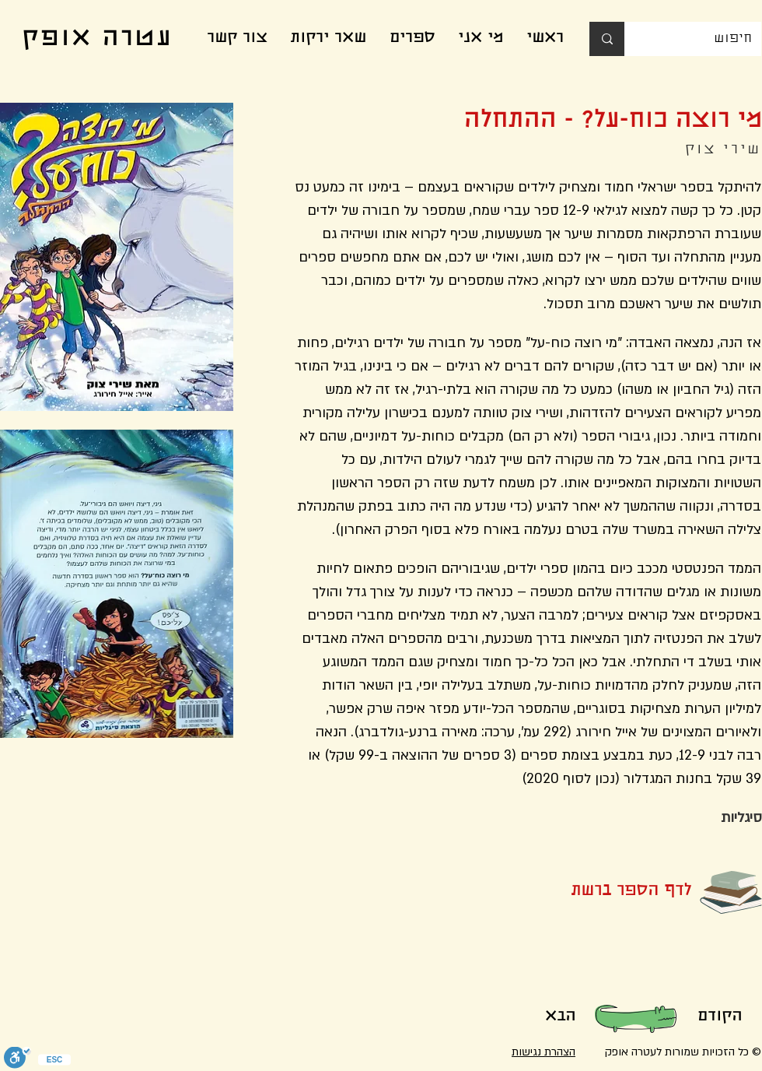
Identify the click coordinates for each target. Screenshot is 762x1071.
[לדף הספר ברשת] (605, 892)
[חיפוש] (704, 39)
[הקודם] (719, 1017)
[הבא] (560, 1017)
